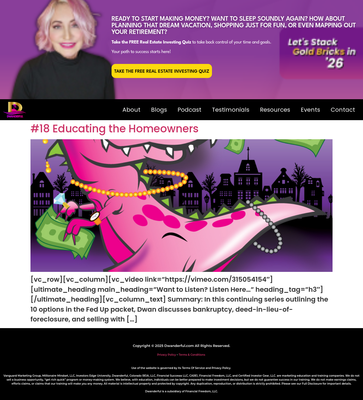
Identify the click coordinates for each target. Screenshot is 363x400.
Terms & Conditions (192, 354)
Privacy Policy (166, 354)
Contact (343, 110)
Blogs (159, 110)
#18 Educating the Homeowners (114, 128)
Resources (275, 110)
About (131, 110)
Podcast (189, 110)
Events (310, 110)
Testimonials (230, 110)
